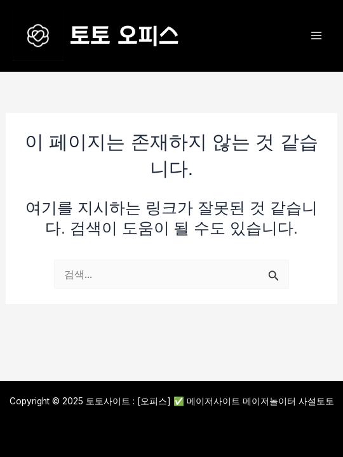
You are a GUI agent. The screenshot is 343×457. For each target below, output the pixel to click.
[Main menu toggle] (316, 36)
